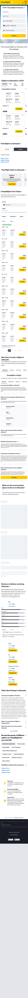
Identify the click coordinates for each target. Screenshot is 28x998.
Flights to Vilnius (5, 158)
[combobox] (6, 11)
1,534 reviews (11, 606)
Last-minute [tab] (15, 84)
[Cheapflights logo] (5, 2)
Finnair (9, 643)
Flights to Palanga (5, 160)
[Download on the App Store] (17, 853)
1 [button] (9, 350)
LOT (9, 654)
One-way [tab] (22, 84)
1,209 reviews (11, 659)
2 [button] (12, 350)
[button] (14, 16)
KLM (9, 601)
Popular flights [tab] (5, 747)
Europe (10, 830)
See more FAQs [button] (14, 731)
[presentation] (24, 7)
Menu (25, 2)
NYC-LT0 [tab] (4, 381)
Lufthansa (10, 677)
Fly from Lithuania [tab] (16, 747)
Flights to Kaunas (5, 162)
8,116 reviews (11, 682)
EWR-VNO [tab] (5, 370)
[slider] (26, 212)
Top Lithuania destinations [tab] (8, 743)
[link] (11, 184)
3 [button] (15, 350)
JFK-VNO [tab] (12, 370)
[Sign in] (23, 3)
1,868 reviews (11, 670)
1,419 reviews (11, 648)
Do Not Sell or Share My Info (14, 845)
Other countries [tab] (6, 760)
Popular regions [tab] (21, 743)
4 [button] (18, 350)
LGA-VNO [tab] (18, 370)
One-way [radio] (7, 149)
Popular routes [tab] (5, 757)
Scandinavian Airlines (13, 666)
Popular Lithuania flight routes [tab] (9, 750)
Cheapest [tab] (4, 83)
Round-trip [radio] (20, 149)
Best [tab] (10, 83)
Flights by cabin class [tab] (17, 757)
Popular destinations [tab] (19, 754)
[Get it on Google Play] (11, 853)
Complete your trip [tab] (6, 754)
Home (6, 830)
